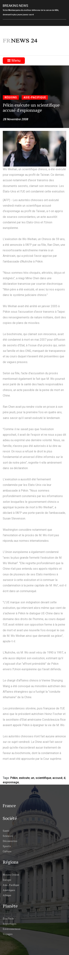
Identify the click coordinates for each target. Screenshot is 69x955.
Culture (7, 851)
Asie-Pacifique (35, 97)
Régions (11, 97)
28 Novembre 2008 (15, 119)
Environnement (12, 929)
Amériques (9, 890)
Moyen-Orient (11, 874)
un (32, 778)
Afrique (7, 895)
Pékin (14, 778)
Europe (7, 879)
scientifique (43, 778)
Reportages (9, 923)
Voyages (8, 934)
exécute (24, 778)
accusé (57, 778)
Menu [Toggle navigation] (13, 60)
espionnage (11, 782)
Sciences (8, 836)
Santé (6, 830)
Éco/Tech (8, 918)
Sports (7, 846)
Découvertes (10, 841)
